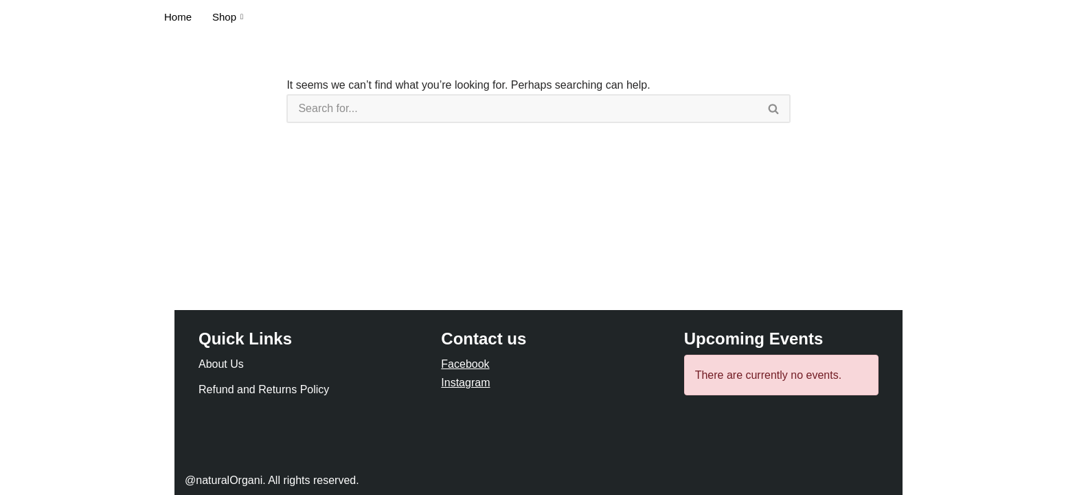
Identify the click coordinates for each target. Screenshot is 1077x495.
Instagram (465, 382)
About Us (221, 364)
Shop (227, 17)
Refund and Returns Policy (264, 389)
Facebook (465, 364)
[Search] (521, 108)
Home (178, 17)
